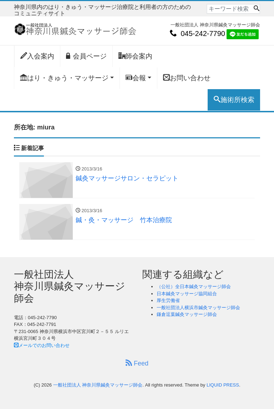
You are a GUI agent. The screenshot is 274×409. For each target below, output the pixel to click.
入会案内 (37, 56)
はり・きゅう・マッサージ (64, 78)
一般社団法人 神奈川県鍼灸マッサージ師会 (98, 385)
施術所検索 (234, 99)
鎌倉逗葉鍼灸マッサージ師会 (187, 314)
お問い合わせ (186, 78)
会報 (136, 78)
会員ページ (86, 56)
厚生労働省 (168, 300)
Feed (137, 363)
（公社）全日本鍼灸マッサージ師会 (194, 286)
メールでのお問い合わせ (42, 345)
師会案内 (135, 56)
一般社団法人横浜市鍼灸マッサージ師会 (198, 307)
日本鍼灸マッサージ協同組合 (187, 293)
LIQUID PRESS (223, 385)
